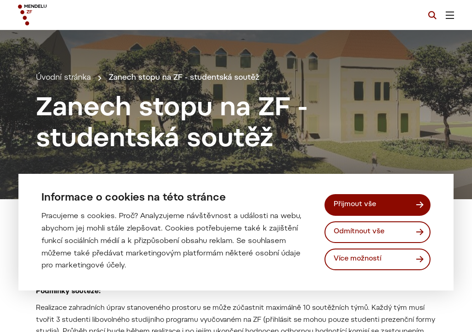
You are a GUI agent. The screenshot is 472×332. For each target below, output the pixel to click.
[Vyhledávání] (432, 15)
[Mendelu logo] (68, 15)
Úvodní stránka (63, 78)
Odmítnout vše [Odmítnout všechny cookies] (359, 231)
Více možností (357, 258)
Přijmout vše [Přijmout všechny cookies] (355, 204)
